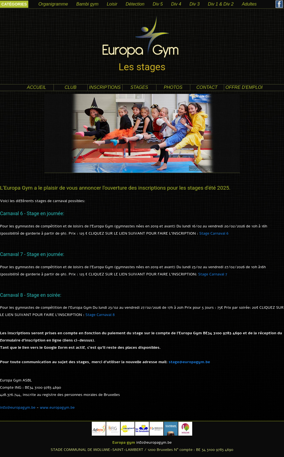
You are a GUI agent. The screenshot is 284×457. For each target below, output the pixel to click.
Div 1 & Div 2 (221, 4)
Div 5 (158, 4)
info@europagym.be (18, 407)
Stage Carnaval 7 (212, 274)
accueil (36, 87)
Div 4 (176, 4)
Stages (139, 87)
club (71, 87)
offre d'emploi (244, 87)
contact (206, 87)
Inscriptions (105, 87)
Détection (135, 4)
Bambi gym (87, 4)
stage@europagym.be (189, 362)
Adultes (249, 4)
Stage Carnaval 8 (100, 314)
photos (173, 87)
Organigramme (53, 4)
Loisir (112, 4)
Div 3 (194, 4)
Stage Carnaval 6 (213, 233)
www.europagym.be (57, 407)
